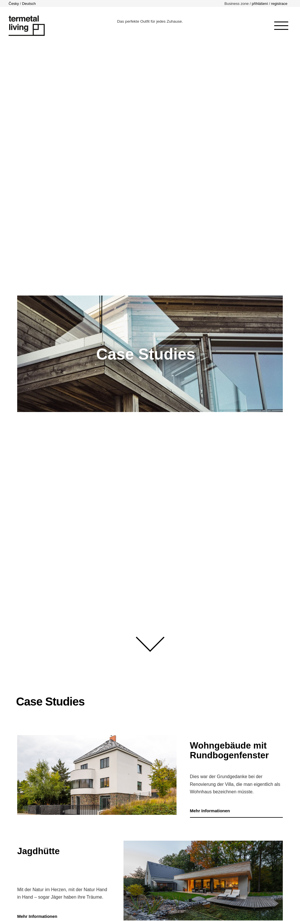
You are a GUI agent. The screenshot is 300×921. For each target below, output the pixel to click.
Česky (14, 3)
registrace (279, 3)
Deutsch (29, 3)
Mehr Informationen (210, 810)
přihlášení (260, 3)
